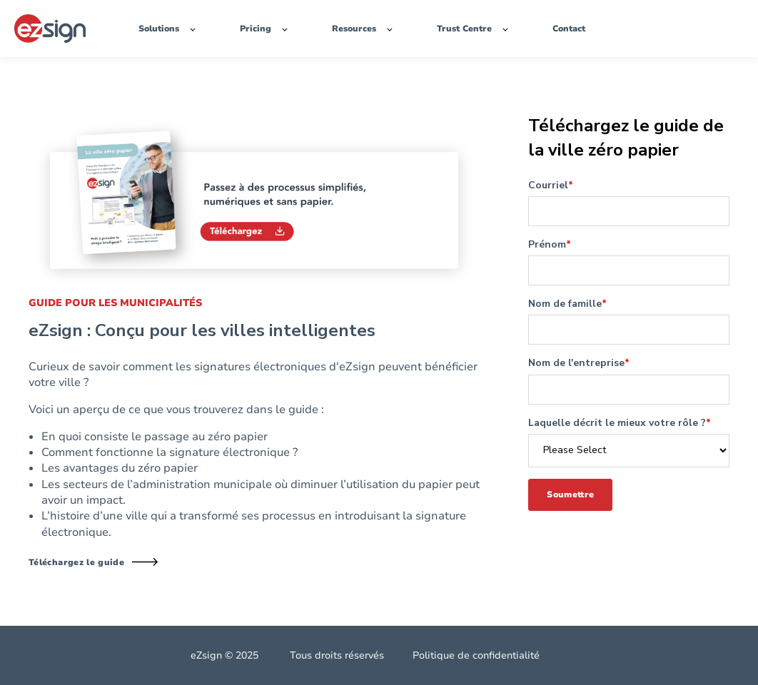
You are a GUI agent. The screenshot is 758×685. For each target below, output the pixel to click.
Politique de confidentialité (476, 655)
